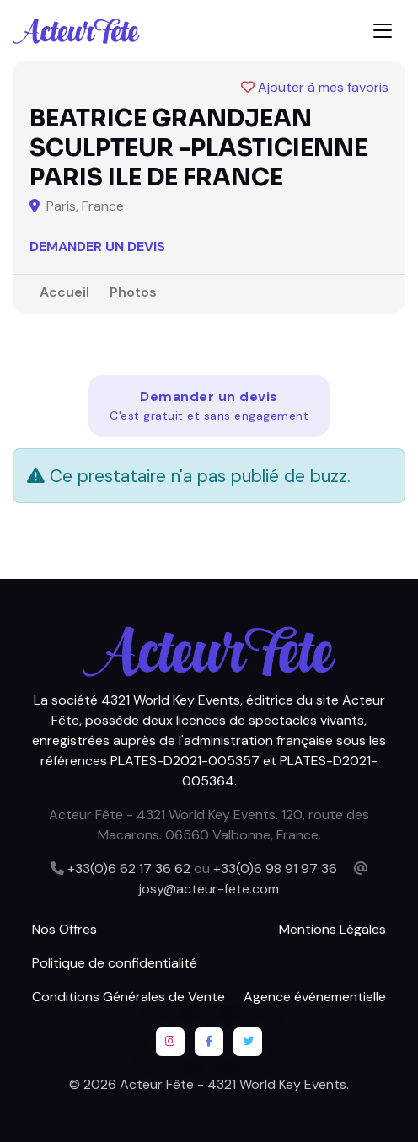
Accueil (64, 292)
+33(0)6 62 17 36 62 (128, 868)
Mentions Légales (332, 929)
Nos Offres (64, 929)
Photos (133, 292)
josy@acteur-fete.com (209, 889)
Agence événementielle (315, 996)
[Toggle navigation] (382, 30)
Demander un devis (97, 246)
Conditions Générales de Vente (128, 996)
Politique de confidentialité (114, 963)
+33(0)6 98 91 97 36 (275, 868)
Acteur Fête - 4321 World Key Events (233, 1084)
